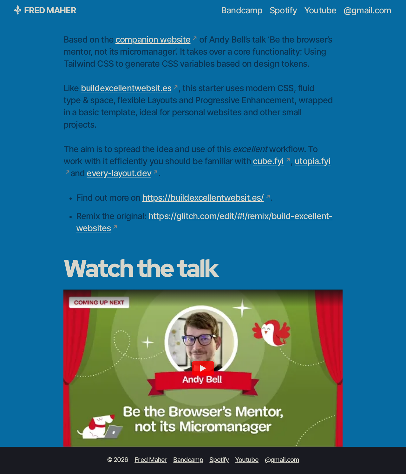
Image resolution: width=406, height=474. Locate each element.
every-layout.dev (119, 173)
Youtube (320, 10)
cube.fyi (268, 161)
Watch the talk (140, 267)
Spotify (283, 10)
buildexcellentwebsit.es (126, 88)
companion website (153, 40)
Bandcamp (241, 10)
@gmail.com (367, 10)
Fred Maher (45, 10)
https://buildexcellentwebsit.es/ (203, 198)
